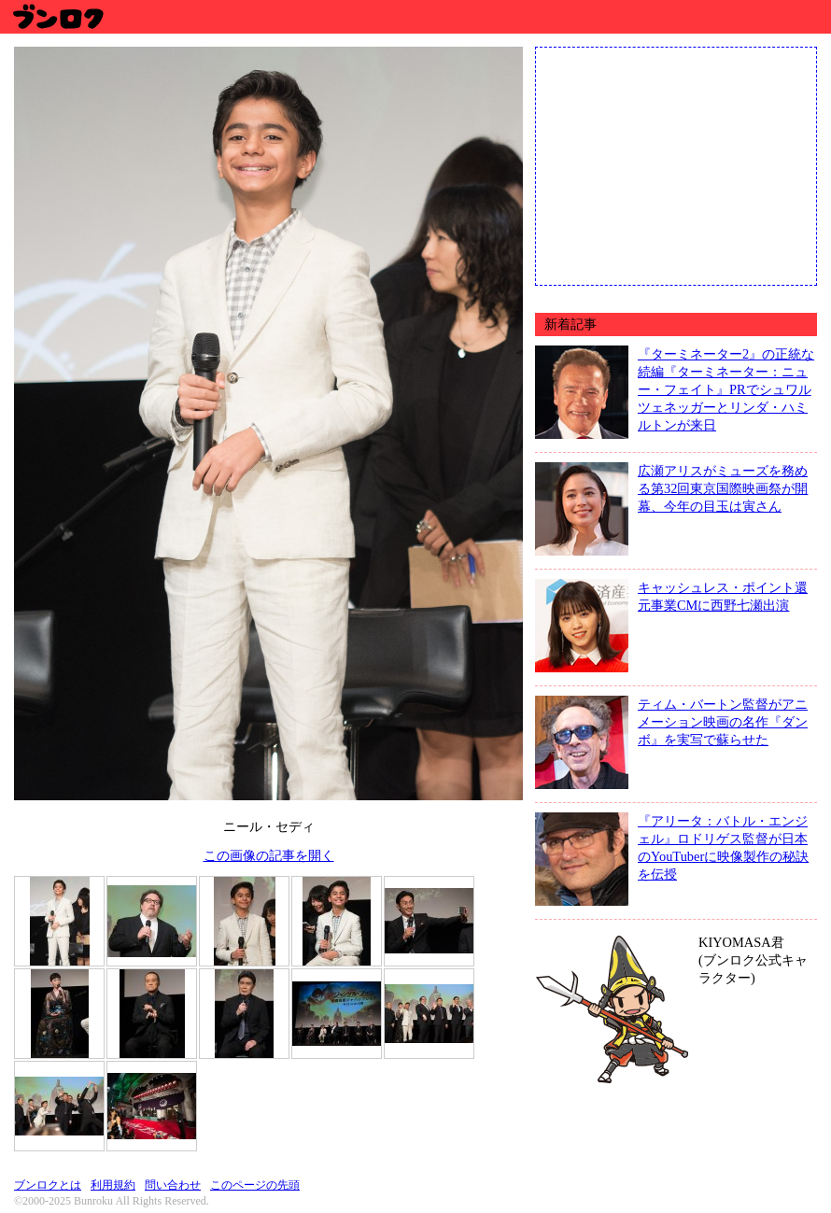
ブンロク (57, 16)
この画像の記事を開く (269, 855)
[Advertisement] (676, 164)
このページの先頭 (255, 1185)
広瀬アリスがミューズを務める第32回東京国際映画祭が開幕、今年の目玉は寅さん (723, 488)
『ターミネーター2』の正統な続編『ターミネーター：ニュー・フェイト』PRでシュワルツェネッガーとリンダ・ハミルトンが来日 (726, 389)
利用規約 (113, 1185)
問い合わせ (173, 1185)
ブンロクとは (47, 1185)
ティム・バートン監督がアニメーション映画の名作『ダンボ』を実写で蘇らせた (723, 722)
